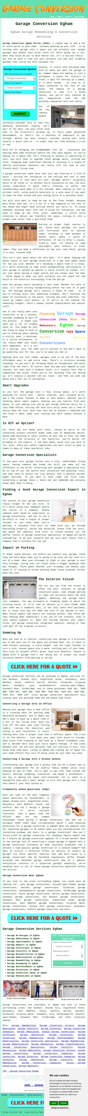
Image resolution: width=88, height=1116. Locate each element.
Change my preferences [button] (59, 1108)
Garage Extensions (61, 1035)
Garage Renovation (32, 1035)
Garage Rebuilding (28, 1032)
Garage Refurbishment (60, 1038)
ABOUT (59, 17)
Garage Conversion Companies (53, 1053)
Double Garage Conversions (58, 1032)
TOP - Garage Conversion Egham (20, 1071)
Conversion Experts (17, 1095)
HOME (52, 17)
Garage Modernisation (15, 1044)
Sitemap (4, 1095)
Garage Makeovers (28, 1066)
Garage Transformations (70, 1044)
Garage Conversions (34, 1095)
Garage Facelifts (28, 1028)
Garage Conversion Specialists (40, 1041)
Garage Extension (51, 1028)
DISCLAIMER (79, 17)
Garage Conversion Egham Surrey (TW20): (27, 43)
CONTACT (68, 17)
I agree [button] (53, 1103)
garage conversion (47, 909)
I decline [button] (63, 1103)
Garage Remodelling (24, 1025)
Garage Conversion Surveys (57, 1025)
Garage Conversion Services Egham (32, 929)
